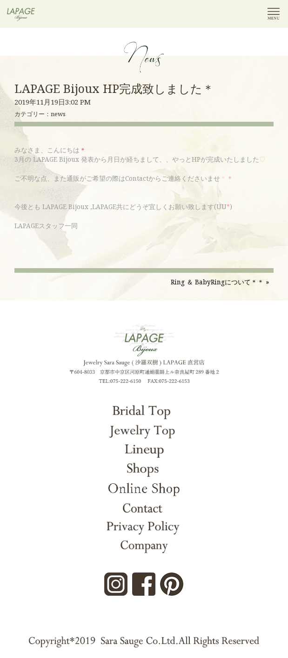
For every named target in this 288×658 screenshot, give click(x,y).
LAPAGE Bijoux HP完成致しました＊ (114, 88)
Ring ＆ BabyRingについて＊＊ (217, 281)
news (58, 114)
